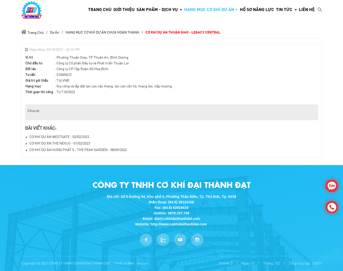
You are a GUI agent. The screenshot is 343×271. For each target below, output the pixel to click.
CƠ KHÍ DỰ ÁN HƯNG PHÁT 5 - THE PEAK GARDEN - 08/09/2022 (78, 150)
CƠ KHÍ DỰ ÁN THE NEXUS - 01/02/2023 (59, 143)
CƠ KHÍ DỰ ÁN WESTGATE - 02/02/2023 (59, 137)
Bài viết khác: (40, 128)
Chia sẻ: (34, 111)
